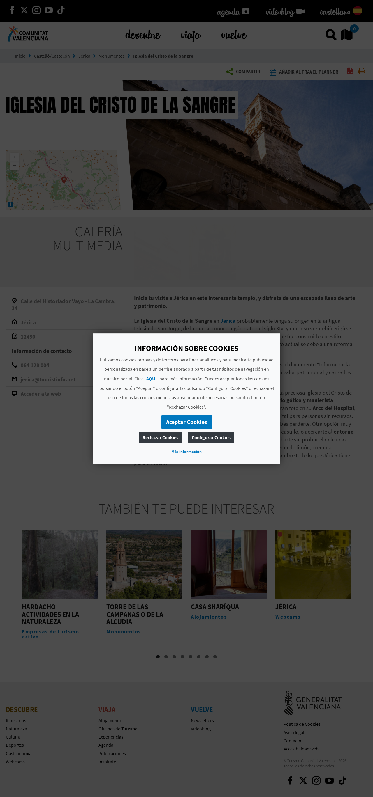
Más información (186, 451)
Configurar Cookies (211, 437)
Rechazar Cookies (160, 437)
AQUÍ (151, 378)
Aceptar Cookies (186, 421)
